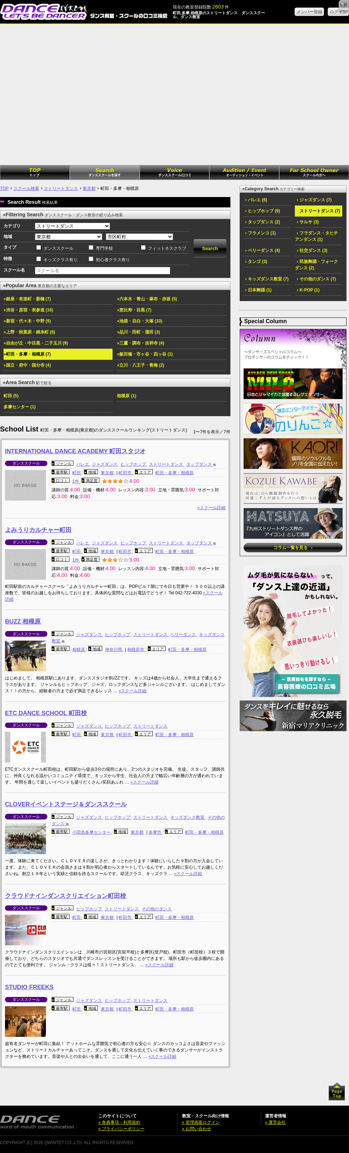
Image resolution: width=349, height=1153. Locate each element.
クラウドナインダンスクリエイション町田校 (65, 896)
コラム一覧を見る (293, 547)
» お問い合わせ (196, 1128)
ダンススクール (58, 248)
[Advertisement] (67, 94)
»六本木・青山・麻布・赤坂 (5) (147, 298)
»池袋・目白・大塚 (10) (139, 321)
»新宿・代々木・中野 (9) (27, 321)
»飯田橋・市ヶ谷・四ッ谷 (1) (145, 354)
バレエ (83, 464)
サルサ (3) (308, 221)
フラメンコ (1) (260, 233)
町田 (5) (11, 395)
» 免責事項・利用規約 (119, 1122)
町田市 (125, 472)
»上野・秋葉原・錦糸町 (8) (29, 332)
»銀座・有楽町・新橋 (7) (27, 298)
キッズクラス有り (60, 259)
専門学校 (104, 248)
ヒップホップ (133, 464)
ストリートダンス (61, 188)
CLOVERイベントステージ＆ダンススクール (66, 804)
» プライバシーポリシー (121, 1128)
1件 (76, 481)
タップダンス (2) (262, 221)
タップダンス (199, 464)
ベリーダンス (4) (262, 250)
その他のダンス (157, 908)
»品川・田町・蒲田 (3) (138, 332)
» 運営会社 (275, 1122)
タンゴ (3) (256, 261)
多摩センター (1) (20, 406)
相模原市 (136, 649)
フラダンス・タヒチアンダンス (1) (316, 236)
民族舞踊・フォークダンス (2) (316, 264)
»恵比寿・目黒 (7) (134, 309)
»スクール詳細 (211, 507)
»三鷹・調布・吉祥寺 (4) (140, 343)
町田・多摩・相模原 (174, 472)
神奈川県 (114, 649)
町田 (77, 472)
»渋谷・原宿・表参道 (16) (28, 309)
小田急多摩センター (92, 832)
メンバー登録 (309, 11)
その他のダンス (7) (316, 278)
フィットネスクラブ (167, 248)
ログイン (338, 11)
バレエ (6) (256, 199)
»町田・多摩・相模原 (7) (27, 354)
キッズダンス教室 (187, 817)
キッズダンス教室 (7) (266, 278)
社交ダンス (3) (312, 250)
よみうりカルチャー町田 (38, 530)
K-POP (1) (308, 290)
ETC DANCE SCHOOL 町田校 (46, 713)
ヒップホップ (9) (262, 210)
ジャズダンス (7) (314, 199)
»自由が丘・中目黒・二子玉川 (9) (36, 343)
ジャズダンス (105, 464)
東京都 (89, 188)
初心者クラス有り (113, 259)
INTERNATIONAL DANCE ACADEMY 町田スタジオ (75, 451)
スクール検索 (26, 188)
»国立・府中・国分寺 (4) (27, 365)
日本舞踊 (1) (258, 290)
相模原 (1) (126, 395)
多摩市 (155, 832)
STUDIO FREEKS (29, 987)
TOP (4, 188)
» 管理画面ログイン (201, 1122)
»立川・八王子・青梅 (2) (140, 365)
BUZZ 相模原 (23, 621)
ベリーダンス (183, 634)
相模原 (79, 649)
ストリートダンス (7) (318, 210)
